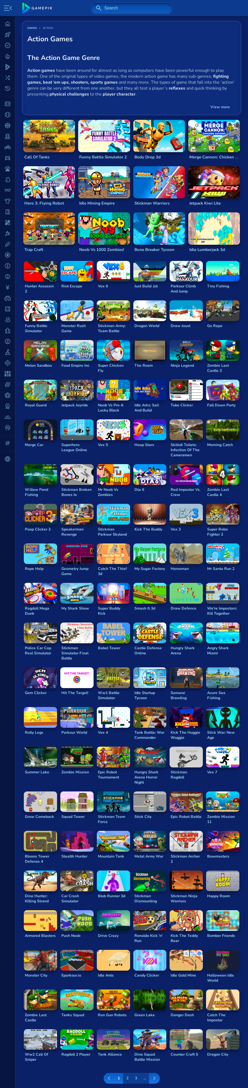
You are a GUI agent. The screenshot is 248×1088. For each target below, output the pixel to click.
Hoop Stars (144, 444)
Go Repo (214, 325)
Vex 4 (103, 732)
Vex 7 (212, 772)
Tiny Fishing (218, 286)
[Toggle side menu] (7, 8)
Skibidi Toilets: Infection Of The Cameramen (185, 450)
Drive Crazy (108, 935)
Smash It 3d (144, 608)
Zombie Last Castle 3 (218, 368)
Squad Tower (73, 816)
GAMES (32, 28)
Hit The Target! (74, 692)
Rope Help (34, 568)
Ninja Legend (182, 365)
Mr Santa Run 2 (220, 568)
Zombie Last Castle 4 (218, 492)
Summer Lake (37, 772)
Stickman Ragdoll (179, 775)
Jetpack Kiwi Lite (205, 203)
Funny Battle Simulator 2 (103, 157)
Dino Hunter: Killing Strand (37, 898)
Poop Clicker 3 (38, 529)
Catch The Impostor (216, 1017)
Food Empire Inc (75, 365)
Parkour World (74, 732)
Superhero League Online (74, 447)
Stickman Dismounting (145, 898)
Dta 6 (139, 489)
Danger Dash (182, 1015)
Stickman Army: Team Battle (111, 328)
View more (220, 107)
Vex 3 (176, 529)
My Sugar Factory (149, 568)
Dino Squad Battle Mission (147, 1057)
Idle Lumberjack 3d (207, 249)
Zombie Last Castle (36, 1017)
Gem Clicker (36, 692)
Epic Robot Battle (186, 816)
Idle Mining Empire (97, 203)
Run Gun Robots (112, 1015)
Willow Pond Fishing (36, 492)
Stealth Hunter (74, 856)
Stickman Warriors (152, 203)
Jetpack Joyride (74, 405)
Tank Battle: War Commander (149, 735)
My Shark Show (75, 608)
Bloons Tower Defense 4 (37, 859)
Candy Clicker (146, 975)
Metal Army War (148, 856)
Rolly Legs (34, 732)
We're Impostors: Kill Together (222, 611)
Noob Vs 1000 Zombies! (101, 249)
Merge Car (34, 444)
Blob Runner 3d (111, 896)
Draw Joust (180, 325)
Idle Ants (106, 975)
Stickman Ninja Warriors (184, 898)
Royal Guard (36, 405)
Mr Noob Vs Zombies (108, 492)
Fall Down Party (221, 405)
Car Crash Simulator (70, 898)
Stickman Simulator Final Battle (74, 653)
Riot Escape (71, 286)
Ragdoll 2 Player (75, 1054)
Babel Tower (109, 648)
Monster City (36, 975)
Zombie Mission (75, 772)
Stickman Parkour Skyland (112, 532)
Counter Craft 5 (184, 1054)
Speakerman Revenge (72, 532)
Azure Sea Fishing (216, 695)
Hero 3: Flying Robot (44, 203)
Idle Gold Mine (183, 975)
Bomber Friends (221, 935)
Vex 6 (103, 286)
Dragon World (146, 325)
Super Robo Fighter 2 (217, 532)
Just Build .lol (146, 286)
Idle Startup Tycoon (144, 695)
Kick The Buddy (148, 529)
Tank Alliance (110, 1054)
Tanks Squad (72, 1015)
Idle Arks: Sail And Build (146, 408)
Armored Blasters (40, 935)
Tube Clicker (182, 405)
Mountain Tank (111, 856)
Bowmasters (218, 856)
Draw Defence (183, 608)
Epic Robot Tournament (108, 775)
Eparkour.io (71, 975)
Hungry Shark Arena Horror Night (146, 777)
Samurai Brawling (179, 695)
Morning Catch (220, 444)
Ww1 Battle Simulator (109, 695)
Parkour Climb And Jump (183, 289)
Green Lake (144, 1015)
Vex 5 (103, 444)
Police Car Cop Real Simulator (38, 650)
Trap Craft (33, 249)
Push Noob (70, 935)
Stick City (142, 816)
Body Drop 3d (147, 157)
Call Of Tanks (36, 157)
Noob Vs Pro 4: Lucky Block (111, 408)
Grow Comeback (39, 816)
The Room (143, 365)
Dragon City (217, 1054)
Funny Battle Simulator (36, 328)
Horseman (180, 568)
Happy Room (218, 896)
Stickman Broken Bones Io (76, 492)
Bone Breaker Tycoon (154, 249)
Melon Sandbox (38, 365)
